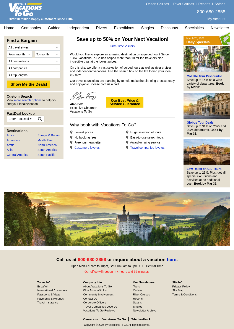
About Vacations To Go (97, 286)
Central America (17, 154)
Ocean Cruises (157, 4)
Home (9, 28)
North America (47, 145)
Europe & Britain (48, 135)
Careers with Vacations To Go (104, 319)
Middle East (45, 140)
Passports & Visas (48, 294)
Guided (54, 28)
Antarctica (13, 140)
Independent (78, 28)
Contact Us (90, 298)
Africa (11, 135)
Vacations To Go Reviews (99, 310)
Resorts (204, 4)
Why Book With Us (95, 290)
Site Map (177, 290)
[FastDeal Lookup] (40, 119)
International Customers (52, 290)
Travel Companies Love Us (100, 306)
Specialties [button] (194, 28)
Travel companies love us (147, 147)
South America (47, 150)
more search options (28, 100)
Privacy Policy (181, 286)
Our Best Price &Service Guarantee (125, 102)
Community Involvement (98, 294)
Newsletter (220, 28)
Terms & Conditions (184, 294)
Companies (31, 28)
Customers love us (87, 147)
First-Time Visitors (122, 46)
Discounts (169, 28)
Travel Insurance (47, 302)
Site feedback (141, 319)
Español (42, 286)
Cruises (138, 290)
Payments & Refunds (50, 298)
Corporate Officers (94, 302)
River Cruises (183, 4)
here (171, 259)
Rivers (101, 28)
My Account (216, 19)
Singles (147, 28)
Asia (10, 150)
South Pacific (46, 154)
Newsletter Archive (144, 310)
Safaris (219, 4)
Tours (136, 286)
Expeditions (124, 28)
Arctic (10, 145)
